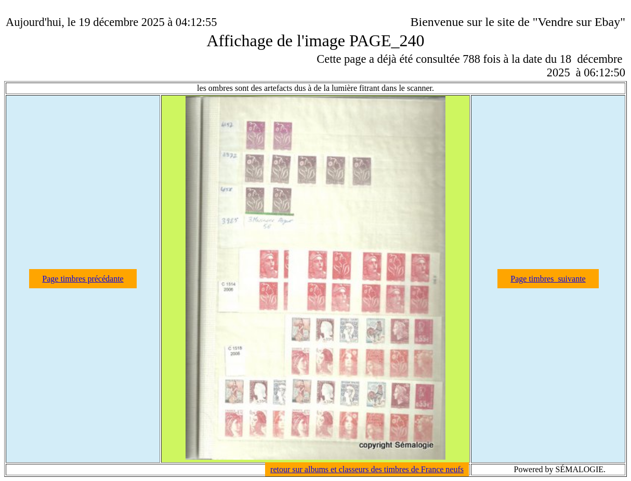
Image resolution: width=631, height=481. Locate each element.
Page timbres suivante (547, 278)
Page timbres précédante (82, 278)
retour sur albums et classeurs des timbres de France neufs (367, 469)
